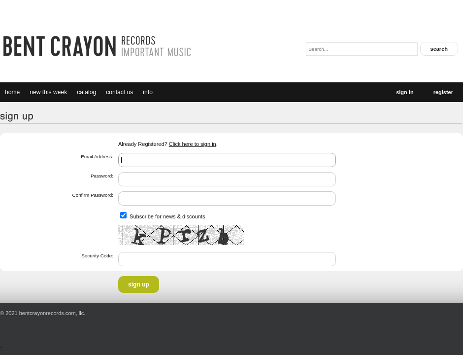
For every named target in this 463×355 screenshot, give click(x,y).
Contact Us (119, 92)
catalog (86, 92)
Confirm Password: (92, 195)
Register (443, 92)
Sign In (404, 92)
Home (12, 92)
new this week (48, 92)
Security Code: (97, 255)
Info (148, 92)
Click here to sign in (192, 144)
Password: (102, 175)
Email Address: (97, 156)
